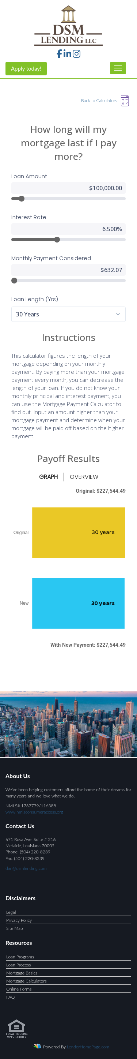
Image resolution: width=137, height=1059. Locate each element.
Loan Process (18, 963)
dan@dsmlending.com (26, 866)
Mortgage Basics (21, 971)
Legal (11, 910)
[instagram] (76, 55)
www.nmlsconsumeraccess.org (34, 810)
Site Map (14, 926)
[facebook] (59, 55)
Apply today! (26, 68)
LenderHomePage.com (88, 1044)
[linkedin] (67, 55)
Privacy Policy (19, 918)
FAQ (10, 995)
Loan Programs (20, 955)
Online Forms (18, 987)
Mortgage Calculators (26, 979)
